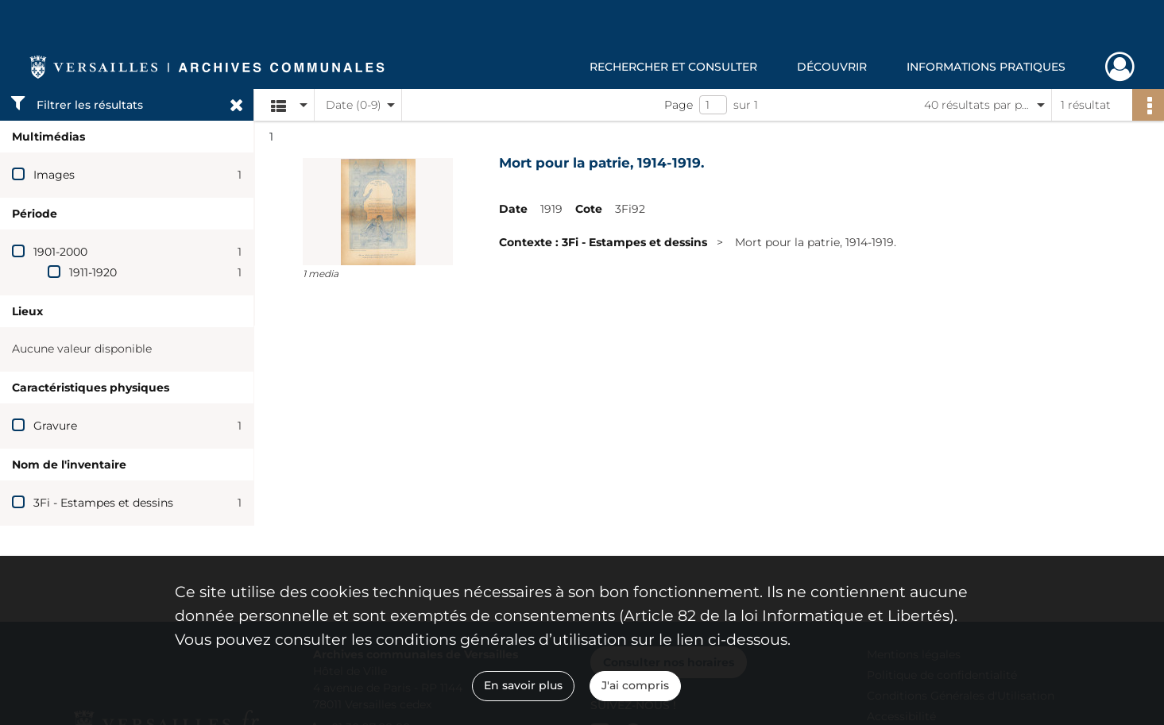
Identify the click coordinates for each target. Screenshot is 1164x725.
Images (54, 175)
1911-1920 (93, 272)
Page (678, 105)
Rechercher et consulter (673, 67)
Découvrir (832, 67)
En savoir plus (523, 685)
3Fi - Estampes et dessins (103, 503)
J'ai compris (635, 685)
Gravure (55, 425)
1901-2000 (60, 252)
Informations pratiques (986, 67)
